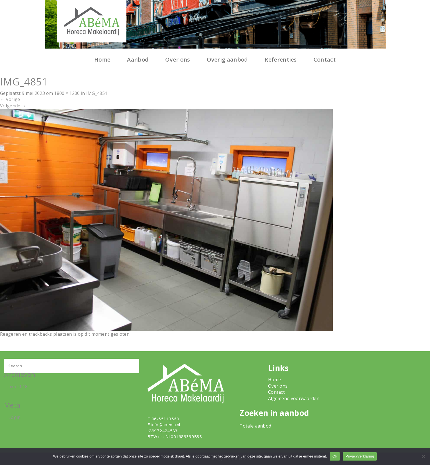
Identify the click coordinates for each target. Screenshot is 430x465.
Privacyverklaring (359, 456)
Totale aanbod (255, 426)
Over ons (177, 59)
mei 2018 (17, 386)
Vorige (10, 99)
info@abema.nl (165, 424)
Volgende (13, 106)
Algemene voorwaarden (293, 398)
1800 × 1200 (67, 93)
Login (14, 417)
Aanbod (138, 59)
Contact (325, 59)
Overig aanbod (227, 59)
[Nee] (423, 456)
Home (102, 59)
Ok (334, 456)
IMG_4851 (96, 93)
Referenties (280, 59)
